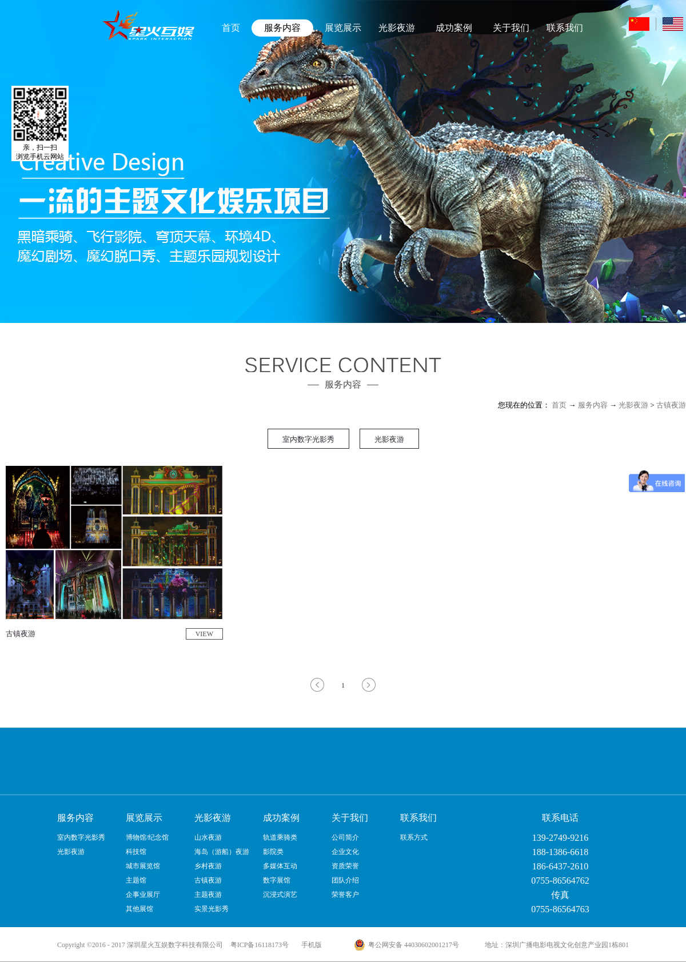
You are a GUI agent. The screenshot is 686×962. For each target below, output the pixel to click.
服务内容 (593, 405)
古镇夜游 (671, 405)
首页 (231, 28)
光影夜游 (633, 405)
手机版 (310, 945)
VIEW (204, 634)
